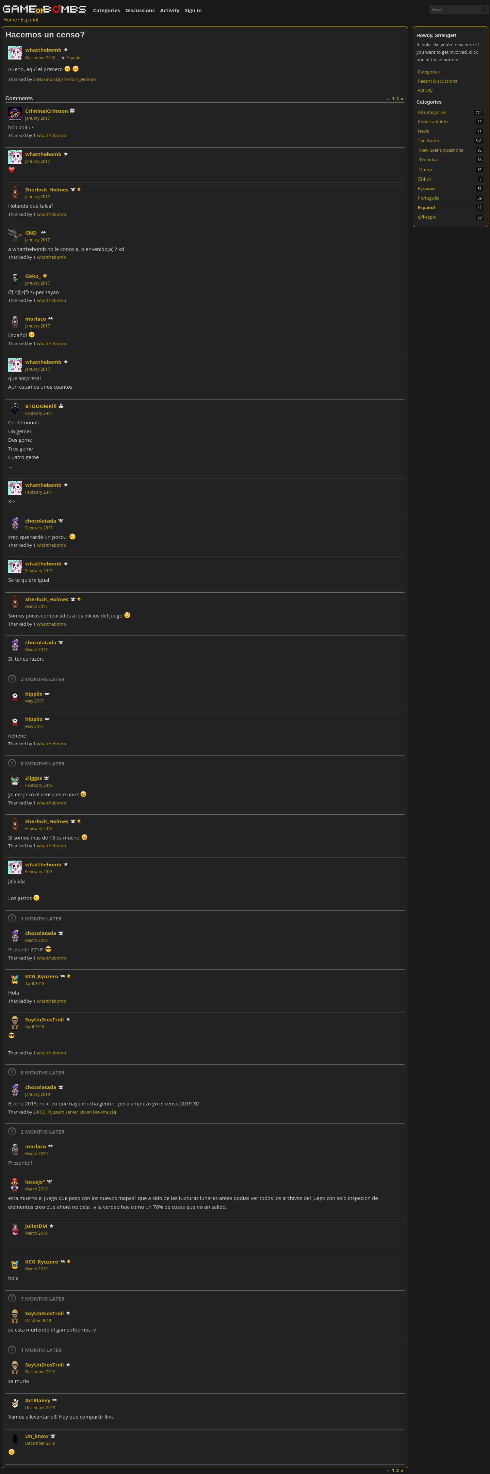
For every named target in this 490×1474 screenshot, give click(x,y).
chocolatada (40, 520)
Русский (426, 188)
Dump (425, 169)
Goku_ (32, 275)
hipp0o (34, 693)
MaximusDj (48, 79)
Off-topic (427, 217)
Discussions (140, 10)
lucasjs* (35, 1181)
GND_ (32, 232)
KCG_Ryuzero (41, 976)
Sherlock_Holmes (79, 79)
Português (428, 198)
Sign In (193, 10)
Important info (433, 121)
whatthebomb (43, 49)
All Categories (432, 112)
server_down (78, 1112)
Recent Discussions (437, 81)
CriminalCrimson (46, 110)
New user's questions (441, 150)
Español (426, 207)
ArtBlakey (37, 1400)
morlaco (35, 318)
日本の (424, 179)
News (423, 131)
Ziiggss (33, 778)
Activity (169, 10)
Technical (429, 159)
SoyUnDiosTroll (44, 1019)
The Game (428, 140)
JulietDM (36, 1225)
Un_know (37, 1436)
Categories (106, 10)
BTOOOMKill (40, 406)
